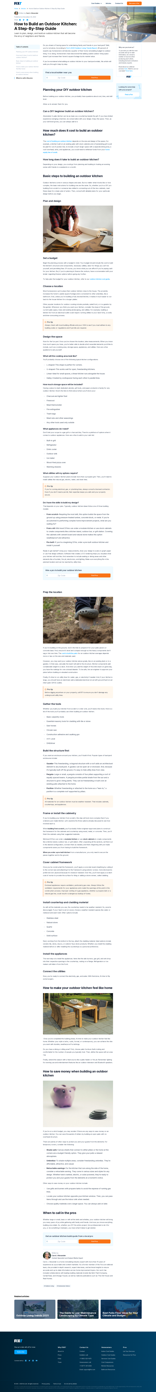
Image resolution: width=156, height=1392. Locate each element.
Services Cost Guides (108, 1358)
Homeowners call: (85, 1362)
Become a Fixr (134, 3)
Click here (129, 71)
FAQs (59, 1358)
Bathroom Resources (108, 1369)
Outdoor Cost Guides (108, 1355)
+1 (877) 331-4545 (86, 1366)
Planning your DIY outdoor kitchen (27, 52)
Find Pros (94, 77)
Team (59, 1362)
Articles (108, 3)
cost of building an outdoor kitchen (59, 141)
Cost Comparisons (107, 1362)
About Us (61, 1351)
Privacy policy (46, 1384)
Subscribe (20, 1352)
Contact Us (119, 3)
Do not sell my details (70, 1384)
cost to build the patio (70, 653)
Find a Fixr (129, 95)
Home (16, 8)
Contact (82, 1351)
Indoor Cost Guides (107, 1351)
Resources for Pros (129, 1355)
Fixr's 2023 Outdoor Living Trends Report (81, 48)
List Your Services (129, 1351)
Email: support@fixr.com (87, 1369)
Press (59, 1355)
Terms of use (57, 1384)
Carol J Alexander (32, 13)
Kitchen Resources (107, 1366)
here (125, 69)
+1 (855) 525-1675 (85, 1358)
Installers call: (84, 1355)
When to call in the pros (24, 78)
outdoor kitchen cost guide (100, 279)
